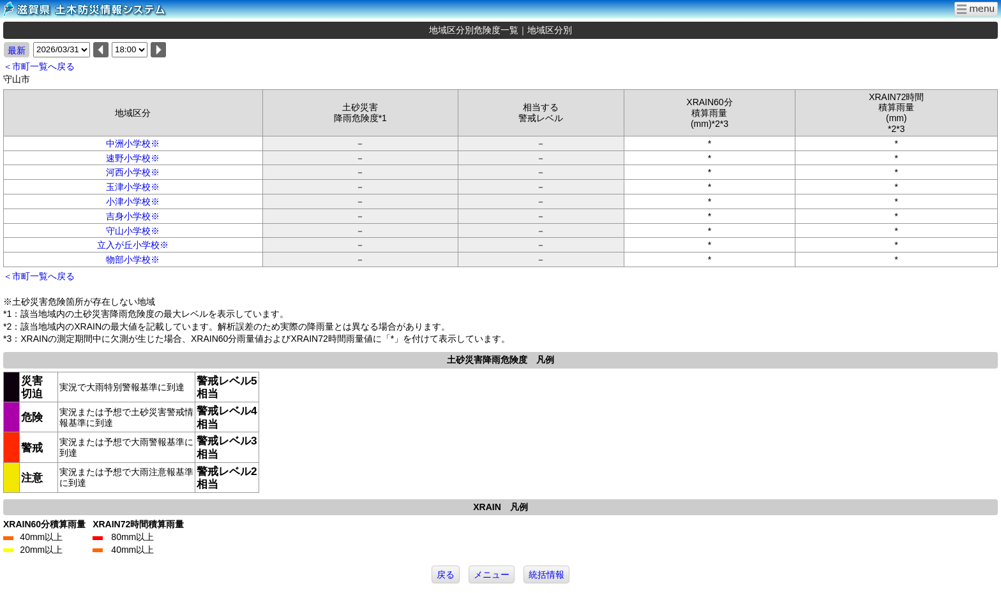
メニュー (491, 574)
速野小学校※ (133, 158)
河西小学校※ (133, 172)
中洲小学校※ (133, 143)
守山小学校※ (133, 231)
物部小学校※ (133, 259)
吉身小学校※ (133, 216)
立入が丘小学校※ (133, 245)
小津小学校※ (133, 201)
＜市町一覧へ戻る (39, 66)
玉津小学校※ (133, 187)
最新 (17, 50)
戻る (446, 574)
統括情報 (546, 574)
